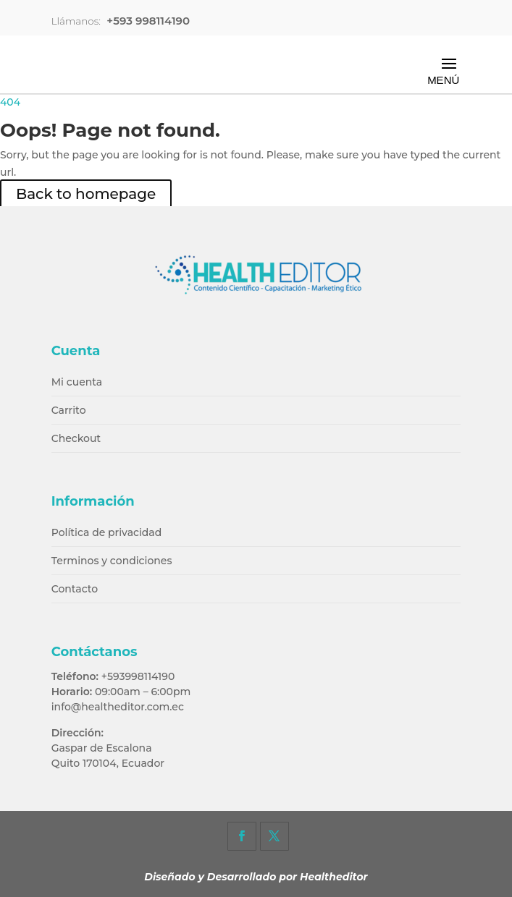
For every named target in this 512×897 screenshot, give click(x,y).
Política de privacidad (106, 532)
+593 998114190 (148, 20)
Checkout (76, 438)
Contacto (74, 588)
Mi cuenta (77, 381)
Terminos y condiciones (111, 560)
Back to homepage (86, 194)
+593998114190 (138, 676)
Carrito (68, 410)
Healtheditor (334, 876)
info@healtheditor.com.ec (117, 706)
